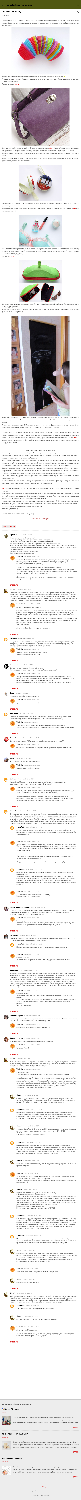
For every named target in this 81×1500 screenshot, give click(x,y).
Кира (12, 758)
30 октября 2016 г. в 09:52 (32, 1045)
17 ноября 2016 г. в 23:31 (31, 1327)
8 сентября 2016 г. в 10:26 (32, 604)
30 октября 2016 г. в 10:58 (31, 1160)
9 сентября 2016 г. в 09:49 (32, 744)
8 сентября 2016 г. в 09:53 (25, 665)
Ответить (14, 585)
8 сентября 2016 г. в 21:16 (34, 827)
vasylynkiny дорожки (19, 5)
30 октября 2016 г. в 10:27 (31, 1126)
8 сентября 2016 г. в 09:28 (24, 535)
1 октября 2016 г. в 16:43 (31, 891)
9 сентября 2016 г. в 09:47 (32, 722)
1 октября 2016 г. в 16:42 (31, 990)
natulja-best (14, 935)
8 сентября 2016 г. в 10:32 (32, 673)
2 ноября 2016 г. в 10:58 (33, 1236)
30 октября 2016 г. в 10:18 (34, 1109)
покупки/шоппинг (9, 526)
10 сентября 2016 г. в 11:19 (28, 970)
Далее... (75, 1427)
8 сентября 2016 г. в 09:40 (24, 589)
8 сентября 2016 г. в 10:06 (22, 693)
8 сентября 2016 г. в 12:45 (31, 738)
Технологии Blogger (41, 1487)
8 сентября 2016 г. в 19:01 (26, 779)
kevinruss (48, 1491)
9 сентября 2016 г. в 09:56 (32, 787)
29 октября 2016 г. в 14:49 (24, 1058)
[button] (78, 11)
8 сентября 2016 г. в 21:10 (28, 811)
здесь (17, 84)
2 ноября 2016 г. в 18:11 (30, 1250)
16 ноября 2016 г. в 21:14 (33, 1305)
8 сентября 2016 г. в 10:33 (32, 700)
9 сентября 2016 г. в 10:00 (32, 841)
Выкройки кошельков (12, 1458)
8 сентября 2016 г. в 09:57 (32, 557)
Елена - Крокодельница (19, 907)
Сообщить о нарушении (40, 1495)
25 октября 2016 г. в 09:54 (32, 1016)
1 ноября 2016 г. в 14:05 (30, 1189)
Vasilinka (19, 557)
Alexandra (14, 714)
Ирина (12, 535)
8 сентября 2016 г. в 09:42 (26, 639)
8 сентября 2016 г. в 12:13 (26, 713)
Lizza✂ (13, 590)
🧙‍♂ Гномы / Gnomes (10, 1409)
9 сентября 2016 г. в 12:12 (28, 935)
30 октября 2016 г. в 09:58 (32, 1069)
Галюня (13, 665)
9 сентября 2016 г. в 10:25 (32, 918)
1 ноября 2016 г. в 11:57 (31, 1173)
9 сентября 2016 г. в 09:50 (32, 765)
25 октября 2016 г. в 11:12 (32, 1024)
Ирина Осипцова (16, 1038)
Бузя (12, 693)
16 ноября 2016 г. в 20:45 (24, 1293)
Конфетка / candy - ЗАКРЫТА (15, 1434)
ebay (51, 148)
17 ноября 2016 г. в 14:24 (30, 1316)
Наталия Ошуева (16, 1016)
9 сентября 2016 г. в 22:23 (34, 869)
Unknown (13, 639)
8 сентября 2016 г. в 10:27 (32, 649)
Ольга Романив (16, 738)
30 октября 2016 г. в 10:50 (34, 1142)
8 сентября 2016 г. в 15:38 (23, 758)
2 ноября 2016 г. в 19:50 (31, 1268)
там (74, 208)
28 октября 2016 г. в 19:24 (32, 1038)
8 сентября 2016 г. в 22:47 (37, 907)
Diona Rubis (14, 811)
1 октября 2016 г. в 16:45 (31, 954)
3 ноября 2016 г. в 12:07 (30, 1279)
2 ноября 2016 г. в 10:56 (33, 1215)
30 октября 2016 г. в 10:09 (31, 1095)
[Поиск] (78, 6)
